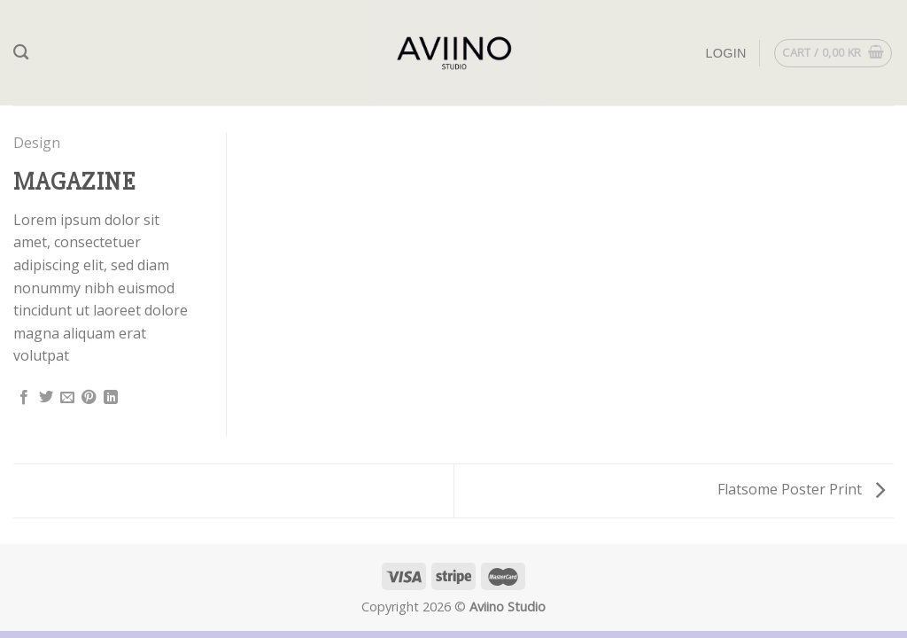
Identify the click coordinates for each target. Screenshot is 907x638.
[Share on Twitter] (46, 398)
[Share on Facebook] (24, 398)
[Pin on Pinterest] (88, 398)
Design (36, 142)
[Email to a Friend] (67, 398)
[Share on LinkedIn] (111, 398)
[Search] (20, 53)
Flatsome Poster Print (801, 489)
